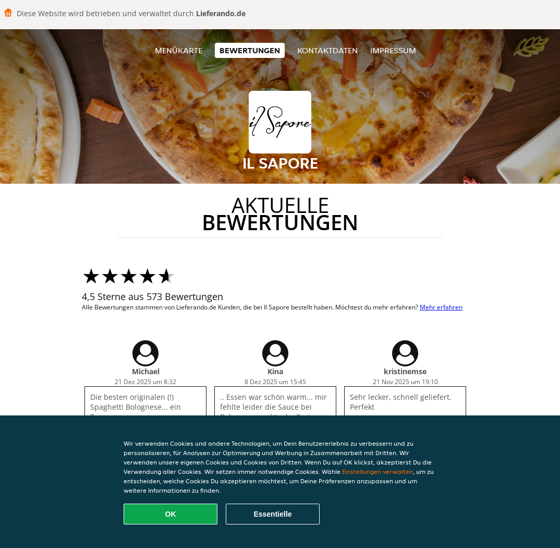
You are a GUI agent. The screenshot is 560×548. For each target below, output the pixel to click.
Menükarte (178, 50)
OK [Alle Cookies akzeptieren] (170, 514)
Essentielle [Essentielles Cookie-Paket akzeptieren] (272, 514)
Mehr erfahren (441, 307)
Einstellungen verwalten (377, 471)
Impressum (393, 50)
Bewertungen (250, 50)
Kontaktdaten (327, 50)
